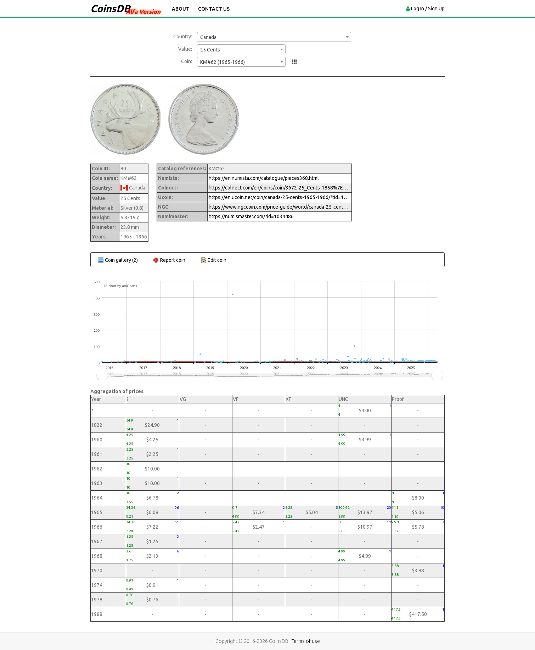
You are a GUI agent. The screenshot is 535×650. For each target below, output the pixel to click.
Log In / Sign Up (428, 8)
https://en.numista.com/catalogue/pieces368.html (264, 178)
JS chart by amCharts (120, 285)
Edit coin (217, 260)
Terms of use (306, 641)
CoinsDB (110, 8)
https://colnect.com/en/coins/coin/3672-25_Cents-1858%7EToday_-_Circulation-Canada (279, 188)
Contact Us (214, 9)
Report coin (172, 260)
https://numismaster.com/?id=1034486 (251, 216)
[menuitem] (269, 375)
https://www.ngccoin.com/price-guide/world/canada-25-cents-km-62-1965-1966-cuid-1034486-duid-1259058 (279, 207)
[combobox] (274, 37)
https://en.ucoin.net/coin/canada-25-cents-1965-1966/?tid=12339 (279, 197)
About (181, 9)
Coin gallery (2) (121, 260)
